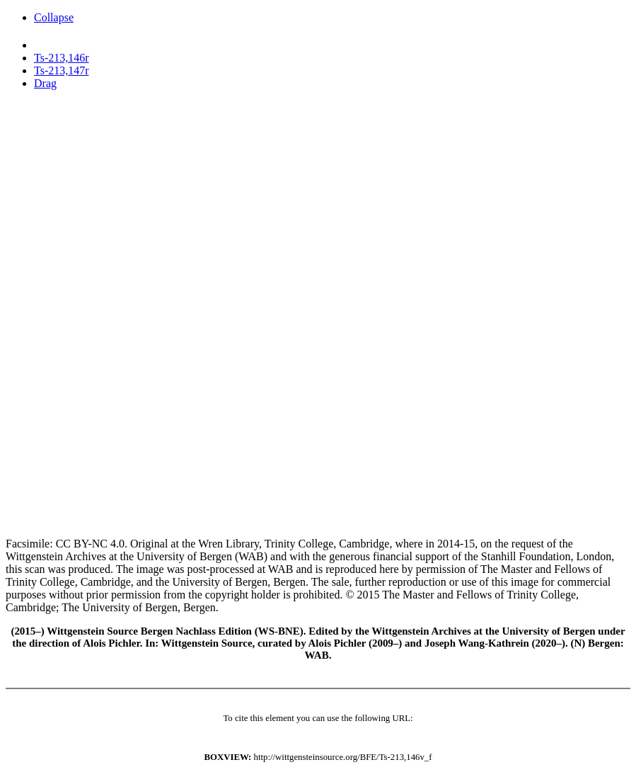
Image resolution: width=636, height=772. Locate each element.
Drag (45, 83)
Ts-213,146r (61, 58)
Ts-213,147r (61, 70)
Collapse (54, 17)
